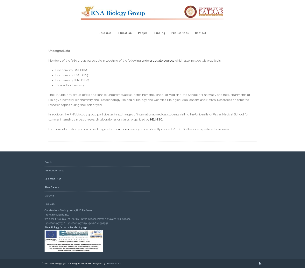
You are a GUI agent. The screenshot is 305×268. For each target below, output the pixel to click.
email (226, 129)
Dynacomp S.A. (114, 263)
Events (48, 162)
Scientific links (53, 178)
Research (105, 33)
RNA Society (52, 187)
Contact (200, 33)
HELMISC (156, 119)
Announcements (54, 170)
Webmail (50, 195)
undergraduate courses (158, 60)
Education (125, 33)
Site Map (49, 204)
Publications (180, 33)
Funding (159, 33)
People (143, 33)
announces (126, 129)
